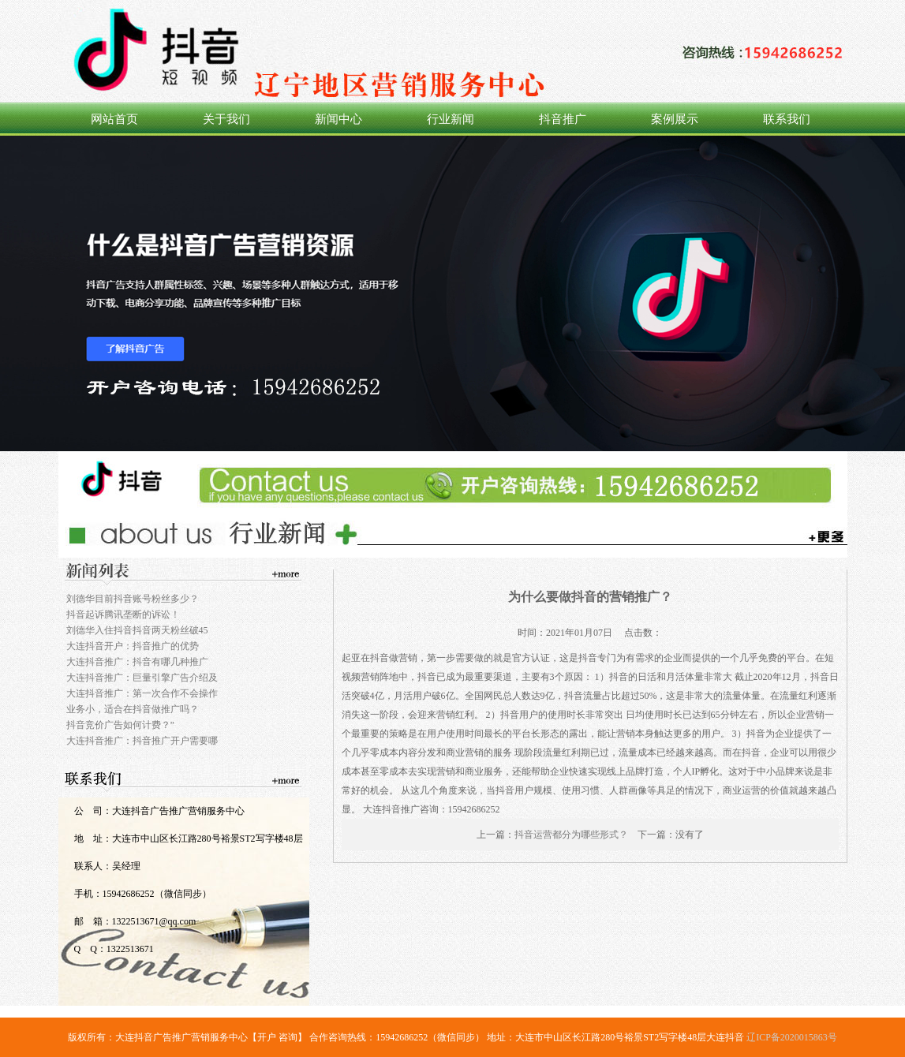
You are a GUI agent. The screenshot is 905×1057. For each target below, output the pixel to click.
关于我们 (226, 119)
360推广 (452, 293)
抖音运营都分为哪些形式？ (571, 834)
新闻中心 (338, 119)
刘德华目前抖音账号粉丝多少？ (132, 598)
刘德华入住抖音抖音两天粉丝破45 (137, 630)
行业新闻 (450, 119)
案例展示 (674, 119)
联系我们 (786, 119)
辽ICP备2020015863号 (791, 1037)
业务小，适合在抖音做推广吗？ (132, 709)
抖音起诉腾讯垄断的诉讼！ (123, 614)
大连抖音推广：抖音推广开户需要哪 (142, 740)
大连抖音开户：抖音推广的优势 (132, 646)
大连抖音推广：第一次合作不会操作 (142, 693)
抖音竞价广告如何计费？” (120, 724)
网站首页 (114, 119)
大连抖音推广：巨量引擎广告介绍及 (142, 677)
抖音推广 (562, 119)
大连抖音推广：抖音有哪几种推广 (137, 661)
